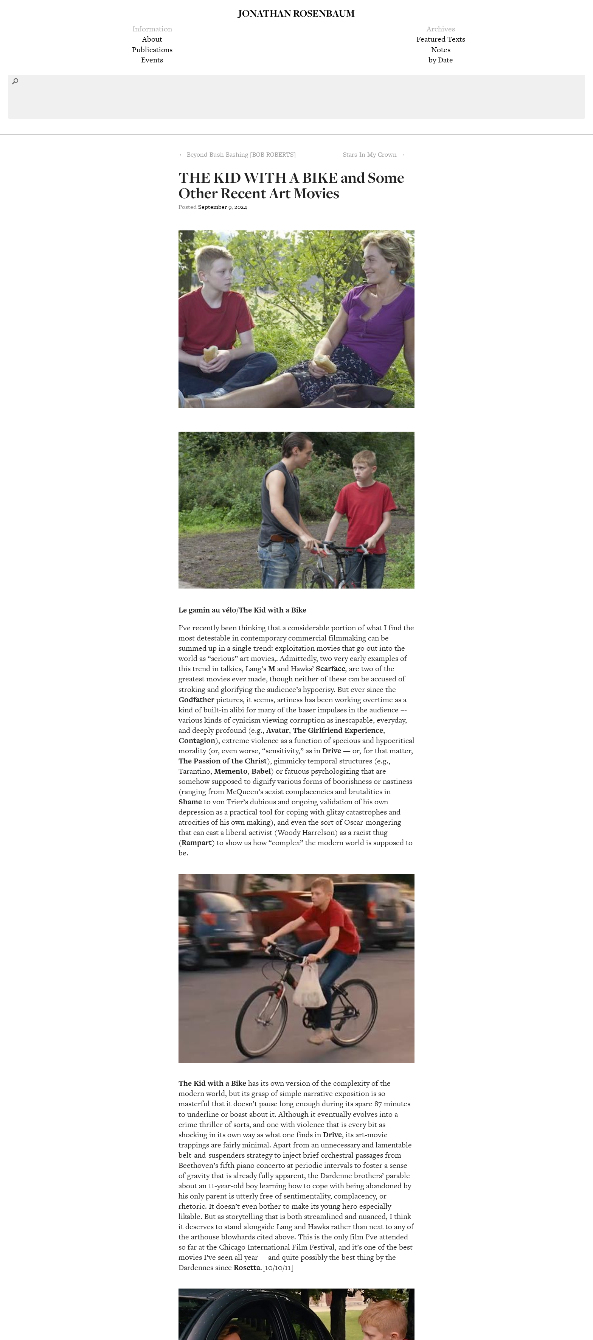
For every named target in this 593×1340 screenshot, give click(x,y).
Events (152, 59)
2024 (240, 206)
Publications (152, 49)
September (212, 206)
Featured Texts (440, 39)
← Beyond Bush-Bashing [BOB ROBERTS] (237, 154)
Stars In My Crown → (374, 154)
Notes (440, 49)
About (152, 39)
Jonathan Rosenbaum (296, 13)
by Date (440, 59)
